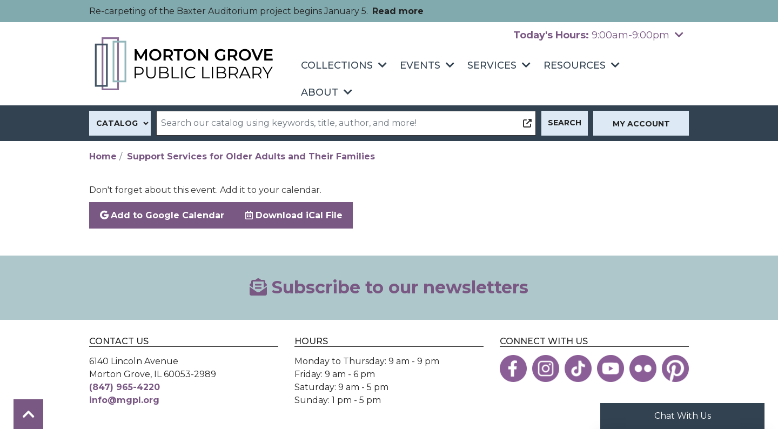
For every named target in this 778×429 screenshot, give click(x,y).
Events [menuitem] (420, 65)
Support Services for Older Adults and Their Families (251, 156)
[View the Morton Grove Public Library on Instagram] (545, 368)
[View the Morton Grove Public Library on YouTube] (610, 368)
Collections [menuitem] (337, 65)
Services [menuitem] (492, 65)
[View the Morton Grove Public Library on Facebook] (513, 368)
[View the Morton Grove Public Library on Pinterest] (675, 368)
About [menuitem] (319, 92)
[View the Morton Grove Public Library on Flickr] (642, 368)
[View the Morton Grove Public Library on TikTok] (578, 368)
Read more (398, 11)
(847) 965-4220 (124, 387)
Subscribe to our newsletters (389, 287)
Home (103, 156)
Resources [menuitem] (575, 65)
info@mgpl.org (124, 400)
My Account (641, 124)
